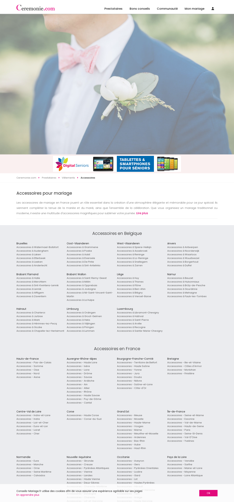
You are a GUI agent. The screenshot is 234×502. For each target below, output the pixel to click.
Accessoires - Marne (129, 430)
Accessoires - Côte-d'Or (131, 388)
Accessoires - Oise (27, 370)
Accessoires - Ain (77, 384)
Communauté (167, 9)
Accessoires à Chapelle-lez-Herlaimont (40, 331)
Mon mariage (194, 9)
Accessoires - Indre (28, 419)
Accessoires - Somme (29, 366)
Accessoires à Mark (28, 320)
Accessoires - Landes (80, 475)
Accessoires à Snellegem (132, 262)
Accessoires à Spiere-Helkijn (134, 247)
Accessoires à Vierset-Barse (134, 296)
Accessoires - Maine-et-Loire (184, 468)
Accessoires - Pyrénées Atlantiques (88, 468)
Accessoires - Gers (128, 464)
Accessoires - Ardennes (131, 437)
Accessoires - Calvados (30, 475)
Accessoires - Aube (129, 444)
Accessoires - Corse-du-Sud (84, 419)
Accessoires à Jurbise (29, 316)
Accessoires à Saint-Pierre (133, 320)
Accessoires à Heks (78, 320)
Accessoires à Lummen (81, 331)
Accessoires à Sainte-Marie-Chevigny (140, 331)
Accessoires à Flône (129, 285)
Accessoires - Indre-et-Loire (33, 415)
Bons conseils (140, 9)
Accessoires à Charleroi (30, 312)
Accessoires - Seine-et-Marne (185, 415)
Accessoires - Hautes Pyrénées (135, 482)
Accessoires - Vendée (180, 461)
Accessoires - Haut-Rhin (131, 448)
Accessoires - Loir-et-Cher (32, 422)
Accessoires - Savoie (79, 377)
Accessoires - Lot (127, 479)
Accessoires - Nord (27, 373)
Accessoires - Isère (78, 366)
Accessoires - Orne (28, 468)
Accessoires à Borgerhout (182, 262)
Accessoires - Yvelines (180, 441)
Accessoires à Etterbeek (31, 258)
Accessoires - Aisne (28, 377)
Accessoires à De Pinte (80, 262)
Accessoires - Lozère (129, 471)
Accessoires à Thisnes (130, 281)
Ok (208, 493)
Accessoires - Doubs (129, 377)
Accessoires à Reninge (130, 254)
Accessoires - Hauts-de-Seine (185, 426)
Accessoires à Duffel (179, 265)
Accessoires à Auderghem (32, 251)
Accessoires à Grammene (82, 247)
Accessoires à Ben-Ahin (131, 289)
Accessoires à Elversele (81, 258)
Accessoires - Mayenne (181, 471)
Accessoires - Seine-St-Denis (185, 433)
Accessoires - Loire (78, 370)
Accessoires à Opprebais (82, 285)
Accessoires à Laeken (29, 262)
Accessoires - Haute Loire (82, 362)
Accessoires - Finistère (180, 373)
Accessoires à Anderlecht (31, 265)
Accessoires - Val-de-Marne (184, 422)
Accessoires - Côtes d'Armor (184, 366)
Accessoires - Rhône (79, 391)
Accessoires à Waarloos (182, 254)
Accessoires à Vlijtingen (81, 323)
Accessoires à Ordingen (81, 312)
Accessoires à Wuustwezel (183, 258)
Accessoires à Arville (129, 323)
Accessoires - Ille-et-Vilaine (184, 362)
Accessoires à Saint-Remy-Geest (87, 278)
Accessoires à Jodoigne (81, 289)
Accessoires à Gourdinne (182, 289)
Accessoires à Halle (28, 278)
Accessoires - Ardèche (80, 380)
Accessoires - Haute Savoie (83, 395)
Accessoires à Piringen (80, 327)
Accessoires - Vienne (79, 471)
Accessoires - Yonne (129, 370)
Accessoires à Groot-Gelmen (84, 316)
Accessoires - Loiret (28, 430)
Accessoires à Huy (128, 278)
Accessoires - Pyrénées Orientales (137, 468)
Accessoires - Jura (128, 373)
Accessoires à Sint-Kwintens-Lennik (37, 285)
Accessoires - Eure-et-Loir (32, 426)
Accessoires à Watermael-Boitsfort (37, 247)
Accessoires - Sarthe (179, 464)
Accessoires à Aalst (78, 254)
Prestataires (113, 9)
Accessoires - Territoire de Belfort (137, 362)
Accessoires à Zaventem (31, 296)
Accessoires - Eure (27, 461)
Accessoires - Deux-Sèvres (83, 482)
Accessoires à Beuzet (180, 278)
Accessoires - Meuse (129, 415)
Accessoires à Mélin (78, 281)
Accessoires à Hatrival (130, 316)
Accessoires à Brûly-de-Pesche (186, 285)
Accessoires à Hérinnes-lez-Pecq (36, 323)
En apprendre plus (27, 495)
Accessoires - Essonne (181, 419)
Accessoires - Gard (128, 475)
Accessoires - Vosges (130, 426)
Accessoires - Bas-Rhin (131, 441)
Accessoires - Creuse (80, 464)
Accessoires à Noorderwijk (183, 251)
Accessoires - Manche (29, 464)
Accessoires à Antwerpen (182, 247)
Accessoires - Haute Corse (83, 415)
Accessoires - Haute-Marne (133, 422)
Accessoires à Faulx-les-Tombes (187, 296)
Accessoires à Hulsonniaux (183, 281)
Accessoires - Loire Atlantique (185, 475)
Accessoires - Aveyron (130, 461)
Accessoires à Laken (28, 254)
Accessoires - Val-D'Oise (182, 437)
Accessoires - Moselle (130, 419)
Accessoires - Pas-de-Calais (33, 362)
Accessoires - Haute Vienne (83, 479)
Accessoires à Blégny (130, 292)
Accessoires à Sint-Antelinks (83, 265)
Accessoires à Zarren (130, 265)
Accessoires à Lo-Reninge (132, 258)
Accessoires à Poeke (79, 251)
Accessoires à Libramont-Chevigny (138, 312)
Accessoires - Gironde (80, 461)
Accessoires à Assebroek (132, 251)
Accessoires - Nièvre (129, 380)
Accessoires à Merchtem (31, 281)
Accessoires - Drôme (79, 373)
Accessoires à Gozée (29, 327)
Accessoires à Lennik (28, 289)
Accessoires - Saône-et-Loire (135, 384)
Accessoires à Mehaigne (182, 292)
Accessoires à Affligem (30, 292)
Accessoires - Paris (178, 430)
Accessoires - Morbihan (181, 370)
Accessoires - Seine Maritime (33, 471)
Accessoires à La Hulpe (80, 300)
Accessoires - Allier (78, 388)
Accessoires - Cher (27, 433)
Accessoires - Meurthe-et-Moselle (137, 433)
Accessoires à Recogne (131, 327)
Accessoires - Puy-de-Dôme (84, 399)
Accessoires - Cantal (79, 402)
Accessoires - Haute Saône (133, 366)
